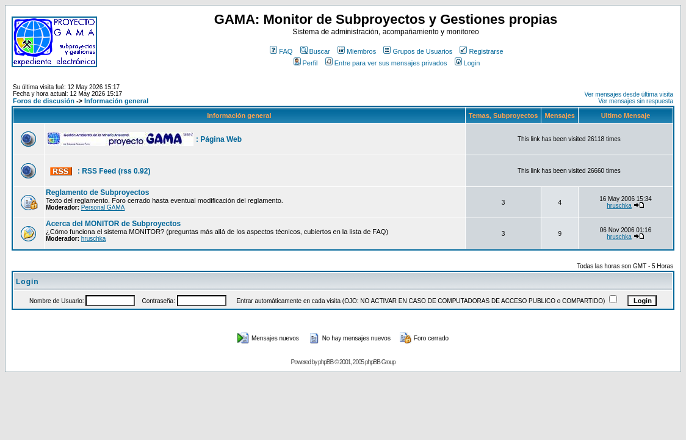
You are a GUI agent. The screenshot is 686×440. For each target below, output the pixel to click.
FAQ (281, 51)
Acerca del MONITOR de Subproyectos (113, 223)
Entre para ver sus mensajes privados (386, 63)
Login (467, 63)
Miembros (357, 51)
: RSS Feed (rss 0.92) (114, 171)
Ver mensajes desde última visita (628, 94)
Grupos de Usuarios (417, 51)
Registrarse (481, 51)
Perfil (306, 63)
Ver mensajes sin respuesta (635, 101)
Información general (116, 101)
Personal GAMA (103, 207)
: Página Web (219, 139)
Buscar (315, 51)
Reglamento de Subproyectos (97, 192)
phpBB (325, 362)
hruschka (619, 205)
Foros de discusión (43, 101)
